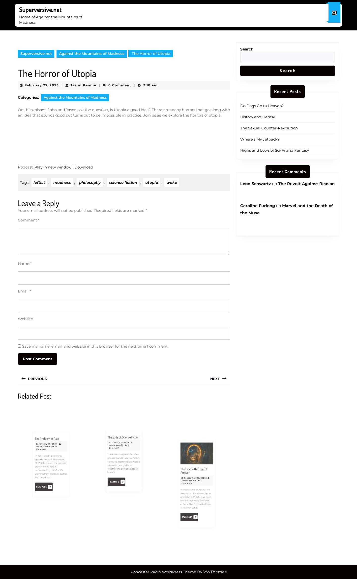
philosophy (90, 182)
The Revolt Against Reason (306, 183)
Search (246, 49)
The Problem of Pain (48, 445)
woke (171, 182)
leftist (39, 182)
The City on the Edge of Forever (194, 474)
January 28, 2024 (49, 449)
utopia (151, 182)
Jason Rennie (83, 85)
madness (62, 182)
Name (25, 263)
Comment (28, 220)
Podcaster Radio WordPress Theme (163, 572)
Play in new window (52, 167)
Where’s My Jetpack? (260, 139)
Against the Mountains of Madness (91, 53)
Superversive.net (40, 9)
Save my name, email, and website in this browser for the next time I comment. (95, 346)
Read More (46, 482)
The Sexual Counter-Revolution (269, 128)
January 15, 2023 (121, 447)
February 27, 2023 (42, 85)
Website (25, 318)
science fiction (123, 182)
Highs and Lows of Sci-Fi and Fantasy (274, 150)
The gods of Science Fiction (123, 443)
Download (83, 167)
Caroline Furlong (257, 205)
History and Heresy (257, 117)
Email (24, 291)
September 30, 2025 (195, 479)
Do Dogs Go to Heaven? (262, 105)
